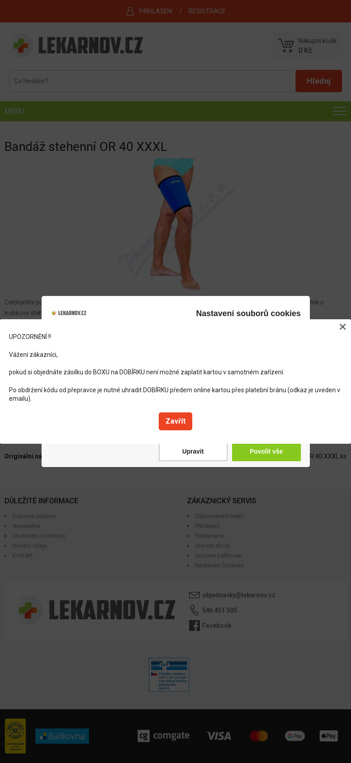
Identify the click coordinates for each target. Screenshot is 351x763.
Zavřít (175, 421)
